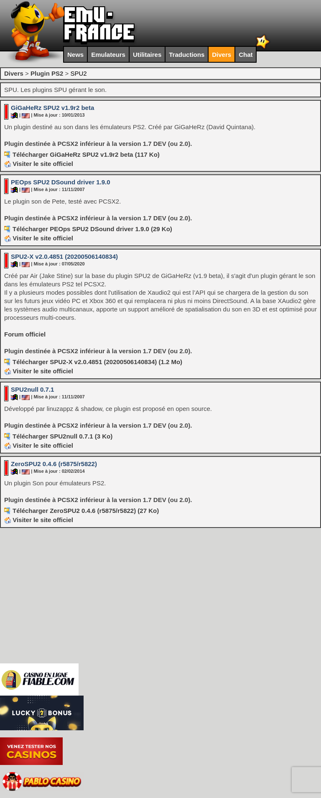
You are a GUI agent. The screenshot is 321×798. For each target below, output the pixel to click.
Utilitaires (147, 54)
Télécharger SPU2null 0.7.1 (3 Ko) (62, 436)
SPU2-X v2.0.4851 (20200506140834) (64, 256)
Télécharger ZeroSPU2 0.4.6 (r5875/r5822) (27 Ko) (86, 510)
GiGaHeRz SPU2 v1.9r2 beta (52, 107)
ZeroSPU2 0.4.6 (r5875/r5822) (54, 463)
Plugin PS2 (47, 73)
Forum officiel (25, 334)
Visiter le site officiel (38, 163)
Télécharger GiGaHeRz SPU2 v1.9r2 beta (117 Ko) (86, 154)
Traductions (186, 54)
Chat (245, 54)
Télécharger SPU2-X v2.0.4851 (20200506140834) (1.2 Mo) (97, 361)
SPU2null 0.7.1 (32, 389)
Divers (221, 54)
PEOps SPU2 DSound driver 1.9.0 (60, 182)
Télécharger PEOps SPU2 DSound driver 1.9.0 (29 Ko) (92, 228)
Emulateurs (108, 54)
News (75, 54)
